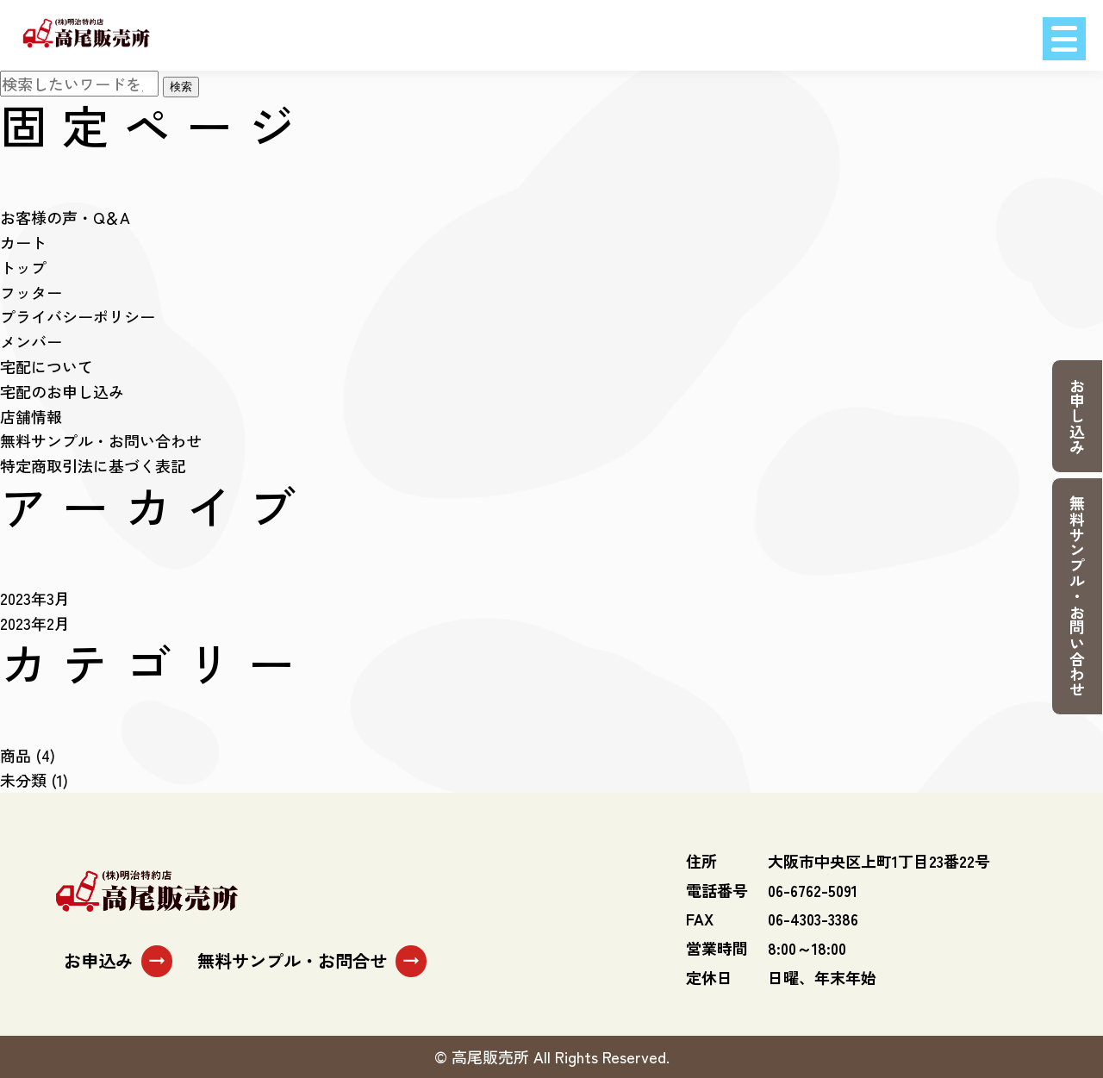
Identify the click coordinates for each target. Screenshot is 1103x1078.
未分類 (23, 780)
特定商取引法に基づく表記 (93, 465)
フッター (31, 292)
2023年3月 (35, 598)
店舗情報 (31, 416)
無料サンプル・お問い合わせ (1077, 596)
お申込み (118, 960)
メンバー (31, 341)
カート (23, 242)
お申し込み (1077, 416)
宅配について (46, 366)
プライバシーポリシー (77, 316)
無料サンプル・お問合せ (312, 960)
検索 (181, 86)
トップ (23, 267)
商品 (15, 755)
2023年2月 (35, 623)
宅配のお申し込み (62, 391)
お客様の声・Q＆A (65, 217)
